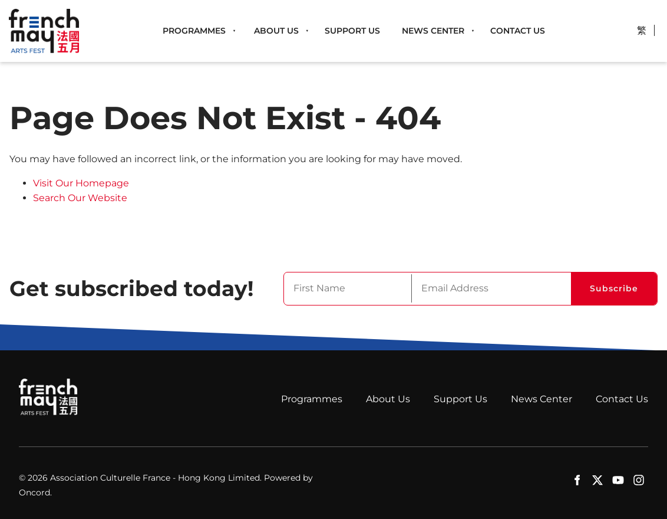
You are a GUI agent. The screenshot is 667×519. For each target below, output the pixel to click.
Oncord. (35, 492)
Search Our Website (80, 197)
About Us (276, 30)
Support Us (352, 30)
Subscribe (614, 288)
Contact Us (517, 30)
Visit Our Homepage (81, 183)
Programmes (194, 30)
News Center (433, 30)
